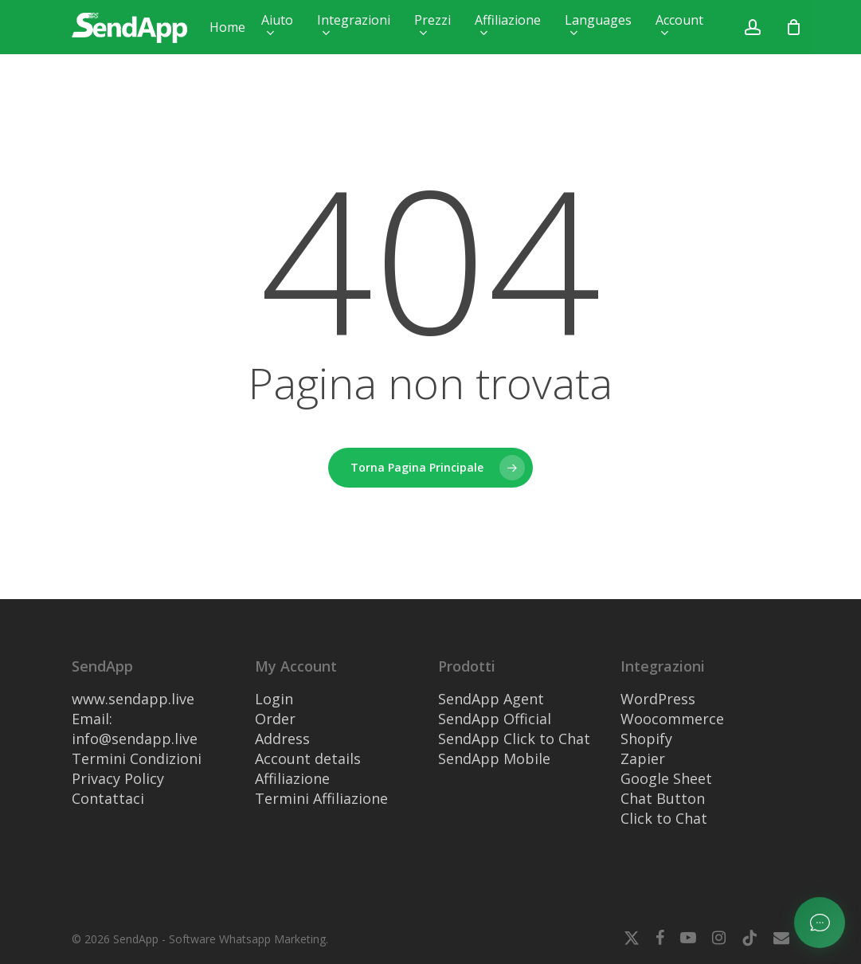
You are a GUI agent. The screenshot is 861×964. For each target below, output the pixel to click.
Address (282, 738)
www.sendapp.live (133, 698)
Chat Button (662, 798)
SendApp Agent (491, 698)
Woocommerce (672, 718)
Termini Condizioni (137, 758)
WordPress (657, 698)
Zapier (642, 758)
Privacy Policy (118, 778)
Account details (308, 758)
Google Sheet (666, 778)
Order (275, 718)
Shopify (646, 738)
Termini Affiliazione (321, 798)
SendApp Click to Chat (514, 738)
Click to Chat (663, 818)
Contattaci (108, 798)
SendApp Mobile (494, 758)
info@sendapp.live (135, 738)
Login (274, 698)
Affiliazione (292, 778)
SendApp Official (494, 718)
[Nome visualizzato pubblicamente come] (793, 27)
